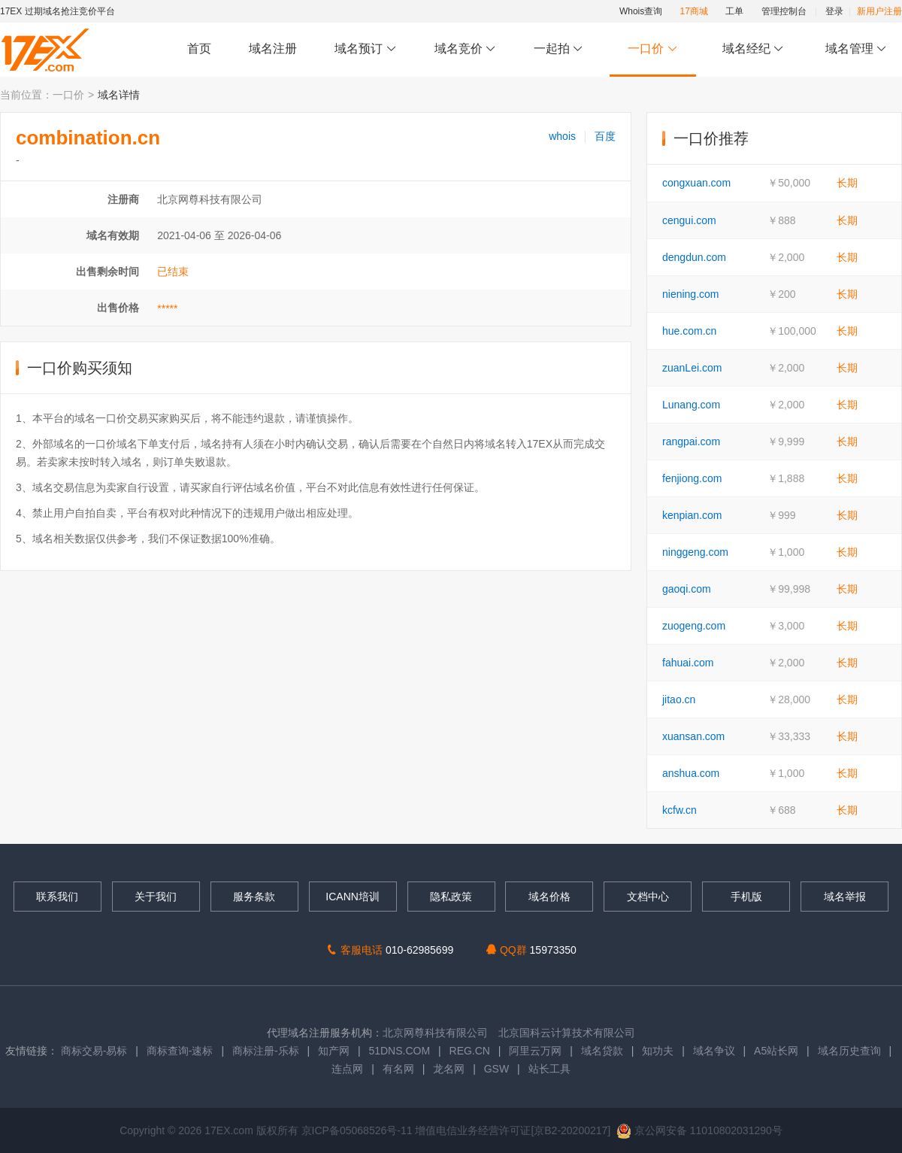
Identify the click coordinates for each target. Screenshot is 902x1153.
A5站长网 (776, 1051)
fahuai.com (687, 663)
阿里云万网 (535, 1051)
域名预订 (365, 49)
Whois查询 (640, 11)
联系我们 (57, 897)
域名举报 (845, 897)
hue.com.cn (689, 331)
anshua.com (690, 773)
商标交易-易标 (94, 1051)
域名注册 (273, 48)
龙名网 (449, 1069)
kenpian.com (692, 515)
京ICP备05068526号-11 (358, 1130)
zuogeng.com (693, 626)
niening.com (690, 294)
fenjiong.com (692, 478)
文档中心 (648, 897)
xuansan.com (693, 736)
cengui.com (689, 220)
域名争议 (715, 1051)
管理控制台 (784, 11)
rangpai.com (691, 441)
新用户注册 (879, 11)
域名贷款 (602, 1051)
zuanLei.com (692, 368)
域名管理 (856, 49)
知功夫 (657, 1051)
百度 (605, 136)
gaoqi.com (686, 589)
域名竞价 (465, 49)
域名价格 (549, 897)
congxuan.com (696, 183)
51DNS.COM (399, 1051)
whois (562, 136)
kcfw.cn (679, 810)
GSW (496, 1069)
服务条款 (254, 897)
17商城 (694, 11)
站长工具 (549, 1069)
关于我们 (156, 897)
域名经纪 (753, 49)
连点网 (347, 1069)
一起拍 (560, 49)
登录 (834, 11)
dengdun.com (694, 257)
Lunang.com (691, 405)
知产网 (334, 1051)
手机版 (746, 897)
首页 (199, 48)
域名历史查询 (849, 1051)
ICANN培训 (352, 897)
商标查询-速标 (181, 1051)
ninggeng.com (695, 552)
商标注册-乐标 (265, 1051)
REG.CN (469, 1051)
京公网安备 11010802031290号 (699, 1130)
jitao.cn (678, 699)
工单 (734, 11)
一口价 (653, 49)
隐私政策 (451, 897)
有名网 (398, 1069)
